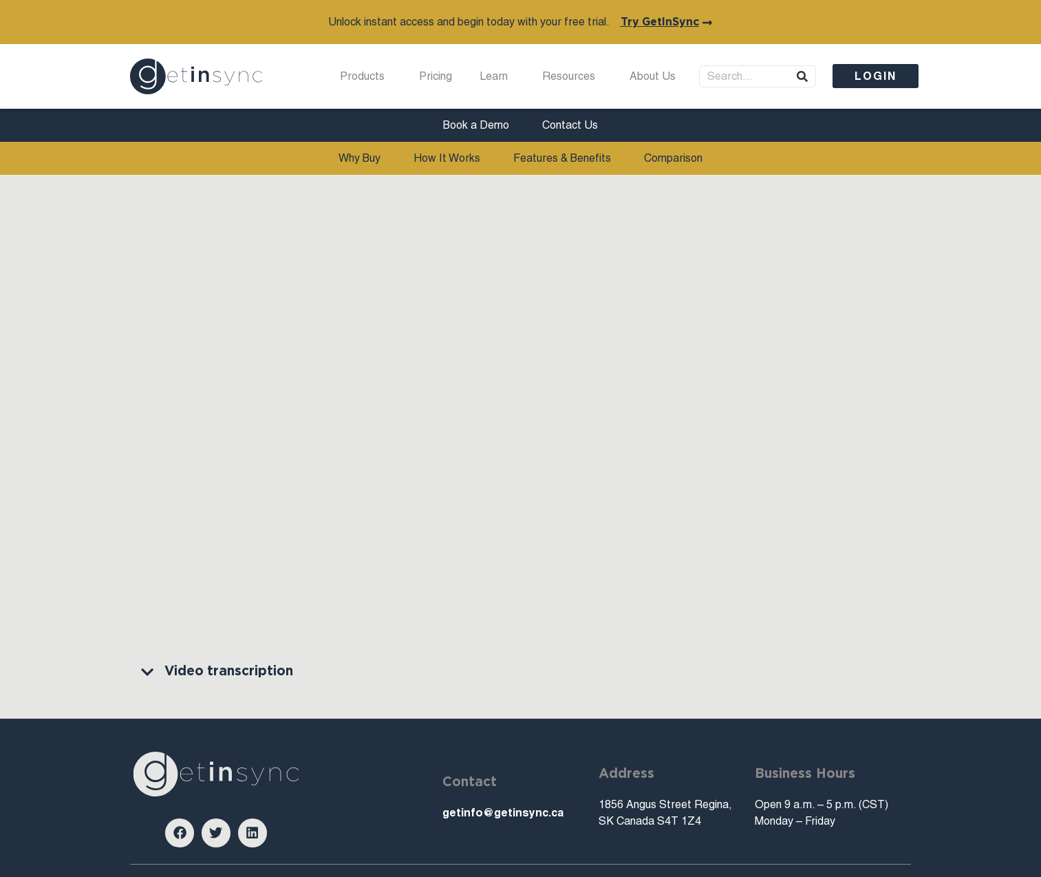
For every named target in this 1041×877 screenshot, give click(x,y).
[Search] (802, 76)
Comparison (673, 158)
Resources (572, 76)
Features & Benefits (562, 158)
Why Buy (359, 158)
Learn (497, 76)
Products (365, 76)
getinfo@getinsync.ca (503, 812)
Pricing (435, 76)
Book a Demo (476, 124)
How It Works (447, 158)
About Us (656, 76)
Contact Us (570, 124)
